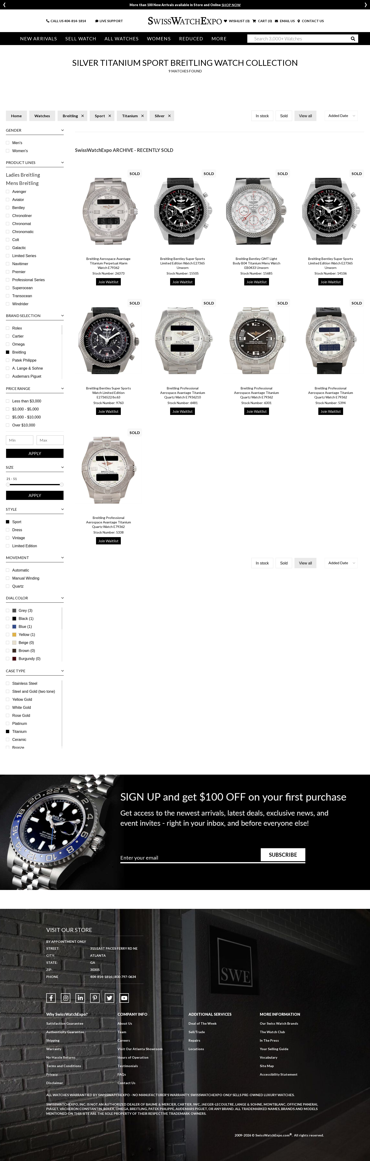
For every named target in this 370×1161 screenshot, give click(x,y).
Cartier (18, 336)
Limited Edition (24, 546)
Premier (18, 272)
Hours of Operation (133, 1057)
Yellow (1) (23, 635)
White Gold (21, 708)
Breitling (19, 352)
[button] (341, 116)
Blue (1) (22, 627)
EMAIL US (285, 21)
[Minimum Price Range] (19, 440)
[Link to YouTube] (124, 998)
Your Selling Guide (274, 1049)
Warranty (53, 1049)
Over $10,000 (23, 425)
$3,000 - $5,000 (25, 409)
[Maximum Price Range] (50, 440)
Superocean (22, 288)
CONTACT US (311, 21)
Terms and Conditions (63, 1066)
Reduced (191, 38)
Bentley (18, 208)
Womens (159, 38)
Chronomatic (23, 232)
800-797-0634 (125, 977)
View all (305, 116)
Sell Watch (80, 38)
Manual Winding (25, 578)
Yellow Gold (22, 699)
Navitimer (20, 264)
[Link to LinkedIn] (80, 998)
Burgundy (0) (26, 659)
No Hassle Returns (61, 1057)
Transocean (22, 296)
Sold (284, 116)
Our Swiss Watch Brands (279, 1023)
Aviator (18, 200)
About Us (125, 1023)
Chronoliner (22, 216)
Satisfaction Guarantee (64, 1023)
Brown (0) (23, 651)
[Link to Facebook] (51, 998)
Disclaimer (54, 1083)
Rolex (17, 328)
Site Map (267, 1066)
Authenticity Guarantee (65, 1032)
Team (122, 1032)
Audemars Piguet (26, 376)
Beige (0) (23, 643)
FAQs (122, 1074)
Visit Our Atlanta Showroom (140, 1049)
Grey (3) (22, 611)
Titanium (19, 732)
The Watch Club (272, 1032)
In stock (262, 116)
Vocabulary (268, 1057)
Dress (17, 530)
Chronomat (21, 224)
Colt (15, 240)
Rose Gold (21, 716)
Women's (20, 151)
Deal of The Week (203, 1023)
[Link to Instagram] (65, 998)
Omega (18, 344)
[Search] (302, 38)
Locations (196, 1049)
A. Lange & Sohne (27, 368)
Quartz (18, 586)
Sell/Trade (197, 1032)
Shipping (52, 1040)
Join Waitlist (108, 282)
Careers (124, 1040)
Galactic (19, 248)
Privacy (52, 1074)
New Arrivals (38, 38)
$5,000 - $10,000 (26, 417)
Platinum (19, 724)
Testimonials (128, 1066)
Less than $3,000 (26, 401)
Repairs (194, 1040)
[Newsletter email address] (212, 859)
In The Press (269, 1040)
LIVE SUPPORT (109, 21)
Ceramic (19, 740)
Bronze (18, 748)
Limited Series (24, 256)
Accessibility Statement (279, 1074)
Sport (16, 522)
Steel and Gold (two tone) (33, 691)
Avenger (19, 192)
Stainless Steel (24, 683)
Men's (17, 143)
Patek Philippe (24, 360)
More (219, 38)
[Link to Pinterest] (95, 998)
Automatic (20, 570)
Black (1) (23, 619)
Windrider (20, 304)
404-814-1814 (75, 21)
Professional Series (28, 280)
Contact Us (126, 1083)
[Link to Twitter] (109, 998)
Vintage (18, 538)
